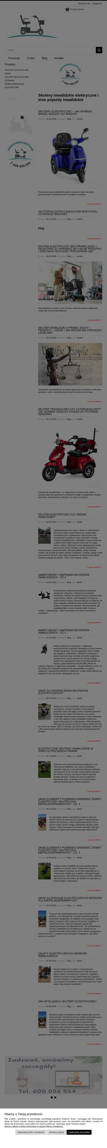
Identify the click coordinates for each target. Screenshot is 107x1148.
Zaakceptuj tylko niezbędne (30, 1132)
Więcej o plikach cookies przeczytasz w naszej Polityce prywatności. (33, 1126)
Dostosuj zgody (56, 1132)
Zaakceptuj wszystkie (79, 1132)
